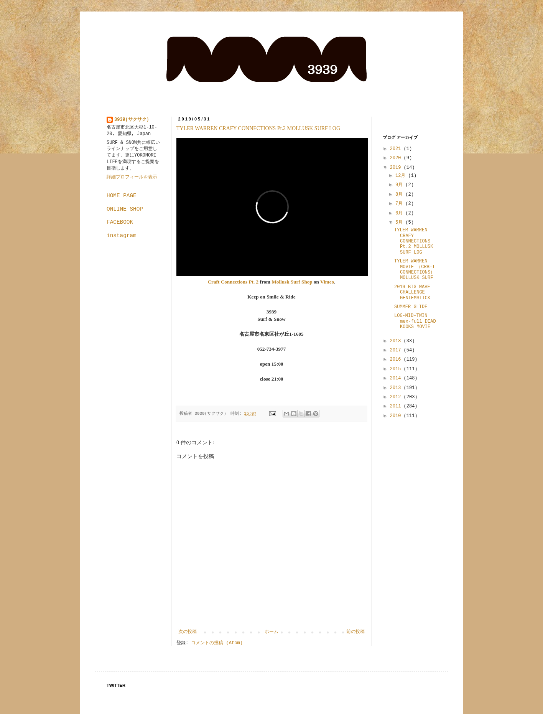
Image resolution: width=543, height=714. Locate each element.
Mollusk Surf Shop (292, 282)
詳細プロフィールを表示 (132, 177)
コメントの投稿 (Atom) (216, 643)
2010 (397, 416)
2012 (397, 397)
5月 (400, 222)
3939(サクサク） (132, 119)
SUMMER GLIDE (410, 307)
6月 (400, 213)
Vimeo (327, 282)
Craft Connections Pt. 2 (233, 282)
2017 (397, 350)
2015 (397, 369)
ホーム (271, 632)
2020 (397, 158)
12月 (401, 175)
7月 (400, 203)
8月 (400, 194)
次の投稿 (187, 632)
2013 (397, 388)
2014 (397, 378)
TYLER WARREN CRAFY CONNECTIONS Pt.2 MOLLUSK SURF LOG (258, 128)
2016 (397, 359)
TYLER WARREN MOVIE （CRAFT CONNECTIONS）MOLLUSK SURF (414, 269)
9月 (400, 185)
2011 (397, 406)
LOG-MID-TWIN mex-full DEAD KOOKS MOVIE (415, 321)
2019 (397, 167)
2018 (397, 341)
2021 (397, 149)
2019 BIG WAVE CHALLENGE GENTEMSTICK (412, 292)
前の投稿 (355, 632)
